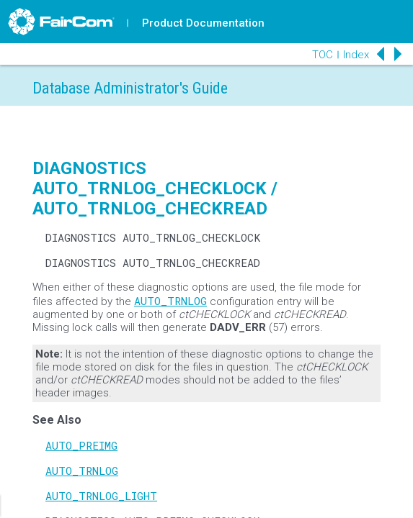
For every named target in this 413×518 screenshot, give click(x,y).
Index (356, 54)
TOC (322, 54)
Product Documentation (203, 23)
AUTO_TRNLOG (170, 301)
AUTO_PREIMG (81, 445)
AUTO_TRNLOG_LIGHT (101, 496)
